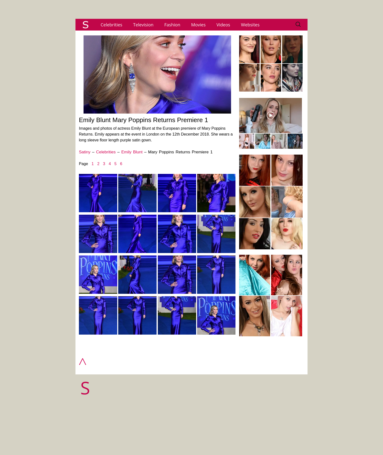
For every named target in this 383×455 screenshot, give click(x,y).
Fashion (172, 25)
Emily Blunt (131, 152)
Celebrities (111, 25)
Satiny (84, 152)
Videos (223, 25)
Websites (250, 25)
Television (143, 25)
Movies (198, 25)
